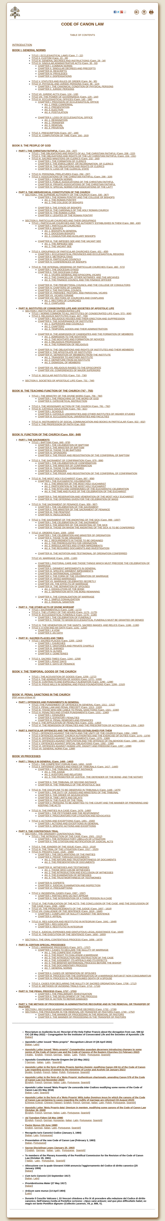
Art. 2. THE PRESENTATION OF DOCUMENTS (69, 862)
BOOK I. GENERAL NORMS (29, 50)
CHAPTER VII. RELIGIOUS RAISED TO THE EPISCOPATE (69, 367)
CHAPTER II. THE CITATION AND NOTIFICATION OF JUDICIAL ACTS (75, 841)
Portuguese (94, 1054)
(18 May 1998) (44, 1117)
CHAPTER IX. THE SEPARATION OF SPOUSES (64, 586)
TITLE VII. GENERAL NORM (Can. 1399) (53, 748)
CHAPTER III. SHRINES (51, 648)
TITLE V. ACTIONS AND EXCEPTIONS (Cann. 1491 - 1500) (63, 821)
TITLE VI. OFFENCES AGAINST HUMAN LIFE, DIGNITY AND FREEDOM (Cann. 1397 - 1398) (81, 746)
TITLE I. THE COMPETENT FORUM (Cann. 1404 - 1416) (62, 764)
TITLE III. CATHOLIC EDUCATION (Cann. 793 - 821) (59, 409)
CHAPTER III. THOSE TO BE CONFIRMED (61, 468)
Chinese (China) (34, 1102)
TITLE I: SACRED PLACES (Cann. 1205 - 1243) (57, 640)
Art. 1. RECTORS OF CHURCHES (62, 300)
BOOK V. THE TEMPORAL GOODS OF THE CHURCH (44, 671)
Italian (29, 1037)
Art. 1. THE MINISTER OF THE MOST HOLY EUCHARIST (75, 483)
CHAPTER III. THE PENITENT (54, 512)
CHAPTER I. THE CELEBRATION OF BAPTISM (63, 445)
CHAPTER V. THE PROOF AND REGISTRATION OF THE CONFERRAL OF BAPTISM (83, 455)
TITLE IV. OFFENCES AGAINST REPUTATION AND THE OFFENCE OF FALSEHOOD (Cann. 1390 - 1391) (88, 741)
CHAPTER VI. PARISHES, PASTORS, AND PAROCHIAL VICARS (72, 293)
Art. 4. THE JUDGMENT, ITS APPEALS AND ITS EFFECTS (75, 960)
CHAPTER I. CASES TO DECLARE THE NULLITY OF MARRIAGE (73, 950)
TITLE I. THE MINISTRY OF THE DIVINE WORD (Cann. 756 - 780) (67, 396)
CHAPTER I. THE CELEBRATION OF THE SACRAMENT (68, 507)
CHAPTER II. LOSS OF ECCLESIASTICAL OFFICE (65, 117)
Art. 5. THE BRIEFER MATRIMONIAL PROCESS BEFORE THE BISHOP (82, 963)
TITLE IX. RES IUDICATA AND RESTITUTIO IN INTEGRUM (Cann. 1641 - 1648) (74, 921)
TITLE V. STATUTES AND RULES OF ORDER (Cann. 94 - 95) (64, 81)
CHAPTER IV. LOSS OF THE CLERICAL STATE (63, 169)
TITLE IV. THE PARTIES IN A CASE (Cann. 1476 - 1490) (61, 810)
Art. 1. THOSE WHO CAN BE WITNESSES (67, 870)
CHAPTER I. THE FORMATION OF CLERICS (62, 161)
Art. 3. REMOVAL (53, 125)
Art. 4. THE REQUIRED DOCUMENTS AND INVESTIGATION (76, 548)
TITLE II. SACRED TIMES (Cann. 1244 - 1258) (56, 658)
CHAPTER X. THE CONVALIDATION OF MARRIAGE (66, 596)
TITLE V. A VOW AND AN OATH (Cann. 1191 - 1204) (59, 627)
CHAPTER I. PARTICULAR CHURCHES (59, 225)
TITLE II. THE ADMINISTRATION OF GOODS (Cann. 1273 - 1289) (67, 679)
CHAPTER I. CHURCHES (51, 643)
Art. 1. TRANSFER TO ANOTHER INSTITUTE (68, 357)
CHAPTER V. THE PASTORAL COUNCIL (60, 290)
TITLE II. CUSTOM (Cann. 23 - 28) (50, 58)
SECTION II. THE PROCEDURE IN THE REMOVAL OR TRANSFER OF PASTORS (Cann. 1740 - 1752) (80, 1012)
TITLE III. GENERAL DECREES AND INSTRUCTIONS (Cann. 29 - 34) (69, 60)
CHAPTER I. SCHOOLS (50, 411)
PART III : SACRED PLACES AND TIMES (41, 638)
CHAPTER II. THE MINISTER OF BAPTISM (61, 447)
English (39, 1054)
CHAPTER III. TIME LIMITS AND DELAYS (60, 797)
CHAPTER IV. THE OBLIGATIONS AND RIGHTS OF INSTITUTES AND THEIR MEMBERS (86, 349)
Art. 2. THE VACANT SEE (58, 246)
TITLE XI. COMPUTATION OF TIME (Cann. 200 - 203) (60, 135)
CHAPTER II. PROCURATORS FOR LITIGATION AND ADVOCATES (74, 815)
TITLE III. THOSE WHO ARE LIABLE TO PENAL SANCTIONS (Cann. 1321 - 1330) (75, 710)
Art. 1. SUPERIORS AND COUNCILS (64, 324)
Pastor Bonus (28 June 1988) (41, 1125)
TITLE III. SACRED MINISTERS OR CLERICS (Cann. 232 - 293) (66, 158)
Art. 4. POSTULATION (56, 112)
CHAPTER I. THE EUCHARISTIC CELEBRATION (64, 481)
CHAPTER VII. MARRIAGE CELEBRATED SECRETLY (67, 581)
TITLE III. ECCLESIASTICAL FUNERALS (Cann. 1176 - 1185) (64, 615)
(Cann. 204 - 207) (48, 151)
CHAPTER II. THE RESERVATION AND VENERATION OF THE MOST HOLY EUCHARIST (86, 496)
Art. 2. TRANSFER (54, 122)
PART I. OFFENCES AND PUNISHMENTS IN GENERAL (49, 702)
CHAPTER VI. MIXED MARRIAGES (57, 578)
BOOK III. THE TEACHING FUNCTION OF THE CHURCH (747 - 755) (52, 390)
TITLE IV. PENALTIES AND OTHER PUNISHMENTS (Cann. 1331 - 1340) (70, 712)
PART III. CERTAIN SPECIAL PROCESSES (42, 945)
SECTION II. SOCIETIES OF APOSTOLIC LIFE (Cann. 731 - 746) (59, 380)
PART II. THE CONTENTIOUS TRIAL (38, 831)
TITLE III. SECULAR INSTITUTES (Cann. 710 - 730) (59, 375)
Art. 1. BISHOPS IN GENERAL (60, 231)
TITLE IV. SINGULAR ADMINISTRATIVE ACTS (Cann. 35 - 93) (65, 63)
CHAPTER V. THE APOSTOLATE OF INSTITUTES (65, 352)
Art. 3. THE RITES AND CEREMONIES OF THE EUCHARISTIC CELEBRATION (86, 489)
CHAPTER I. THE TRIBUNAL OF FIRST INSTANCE (65, 769)
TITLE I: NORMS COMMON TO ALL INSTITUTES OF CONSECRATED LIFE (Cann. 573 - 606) (81, 313)
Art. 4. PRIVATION (54, 127)
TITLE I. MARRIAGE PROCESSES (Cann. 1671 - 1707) (61, 947)
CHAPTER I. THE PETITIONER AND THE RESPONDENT (68, 813)
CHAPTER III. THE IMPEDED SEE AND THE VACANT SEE (69, 241)
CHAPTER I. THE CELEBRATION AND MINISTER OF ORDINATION (74, 535)
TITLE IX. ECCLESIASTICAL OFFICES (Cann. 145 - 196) (62, 99)
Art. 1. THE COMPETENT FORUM (62, 952)
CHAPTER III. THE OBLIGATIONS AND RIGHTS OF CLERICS (71, 166)
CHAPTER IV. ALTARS (50, 651)
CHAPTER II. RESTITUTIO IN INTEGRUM (60, 926)
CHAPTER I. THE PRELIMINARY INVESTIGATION (65, 994)
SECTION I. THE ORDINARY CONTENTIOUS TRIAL (53, 833)
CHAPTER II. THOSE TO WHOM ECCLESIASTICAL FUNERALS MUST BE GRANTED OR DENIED (91, 620)
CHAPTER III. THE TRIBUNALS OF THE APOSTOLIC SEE (69, 784)
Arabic (29, 1054)
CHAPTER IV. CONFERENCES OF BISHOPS (62, 262)
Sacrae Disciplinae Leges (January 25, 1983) (50, 1147)
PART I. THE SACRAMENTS (34, 440)
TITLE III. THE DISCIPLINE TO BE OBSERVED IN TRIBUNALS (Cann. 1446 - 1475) (76, 790)
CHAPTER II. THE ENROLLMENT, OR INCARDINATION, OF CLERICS (75, 163)
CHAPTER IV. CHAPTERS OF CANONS (59, 287)
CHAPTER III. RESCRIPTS (52, 71)
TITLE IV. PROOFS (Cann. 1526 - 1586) (53, 852)
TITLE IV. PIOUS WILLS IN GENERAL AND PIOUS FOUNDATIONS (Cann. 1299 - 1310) (78, 684)
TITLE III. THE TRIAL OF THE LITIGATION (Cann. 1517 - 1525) (65, 849)
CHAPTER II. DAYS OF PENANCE (56, 664)
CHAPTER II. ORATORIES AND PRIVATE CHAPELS (66, 646)
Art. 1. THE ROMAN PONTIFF (60, 200)
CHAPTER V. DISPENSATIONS (55, 76)
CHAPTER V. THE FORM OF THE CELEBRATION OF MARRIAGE (73, 576)
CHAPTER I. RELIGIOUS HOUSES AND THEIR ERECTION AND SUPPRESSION (81, 318)
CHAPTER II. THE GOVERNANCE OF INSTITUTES (65, 321)
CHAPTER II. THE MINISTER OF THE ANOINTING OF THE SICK (73, 525)
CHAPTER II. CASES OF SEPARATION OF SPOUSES (67, 973)
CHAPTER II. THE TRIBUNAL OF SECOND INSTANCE (67, 782)
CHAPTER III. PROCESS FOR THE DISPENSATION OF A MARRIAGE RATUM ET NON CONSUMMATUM (94, 975)
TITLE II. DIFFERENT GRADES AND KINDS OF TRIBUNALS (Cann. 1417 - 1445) (75, 766)
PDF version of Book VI (24, 697)
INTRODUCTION (22, 45)
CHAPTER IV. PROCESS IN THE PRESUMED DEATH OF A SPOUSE (75, 978)
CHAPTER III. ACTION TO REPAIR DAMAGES (63, 999)
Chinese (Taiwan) (53, 1102)
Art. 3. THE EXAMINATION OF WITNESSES (67, 875)
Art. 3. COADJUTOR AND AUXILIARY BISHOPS (70, 236)
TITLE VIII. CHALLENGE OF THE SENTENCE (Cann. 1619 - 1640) (67, 911)
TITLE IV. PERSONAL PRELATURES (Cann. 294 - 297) (61, 174)
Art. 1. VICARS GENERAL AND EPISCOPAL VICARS (72, 274)
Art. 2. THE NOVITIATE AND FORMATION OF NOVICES (74, 339)
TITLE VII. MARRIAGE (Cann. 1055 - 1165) (54, 558)
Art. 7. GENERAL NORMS (58, 968)
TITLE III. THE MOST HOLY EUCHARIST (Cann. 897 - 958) (63, 478)
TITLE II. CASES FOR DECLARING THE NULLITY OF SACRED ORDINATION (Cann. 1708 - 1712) (84, 983)
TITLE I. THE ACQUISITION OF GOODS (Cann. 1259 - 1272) (64, 676)
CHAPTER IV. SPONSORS (52, 452)
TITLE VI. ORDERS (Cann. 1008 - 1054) (53, 532)
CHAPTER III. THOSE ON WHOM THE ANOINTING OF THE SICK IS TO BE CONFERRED (86, 527)
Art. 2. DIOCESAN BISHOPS (59, 233)
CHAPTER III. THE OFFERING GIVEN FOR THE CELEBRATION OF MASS (78, 499)
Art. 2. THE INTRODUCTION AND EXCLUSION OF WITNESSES (78, 872)
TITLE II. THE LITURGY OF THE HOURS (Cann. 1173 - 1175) (64, 612)
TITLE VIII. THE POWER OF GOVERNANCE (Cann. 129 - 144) (65, 97)
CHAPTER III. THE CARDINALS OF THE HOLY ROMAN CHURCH (73, 210)
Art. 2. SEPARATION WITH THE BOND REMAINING (72, 591)
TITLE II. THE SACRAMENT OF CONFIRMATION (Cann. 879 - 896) (67, 460)
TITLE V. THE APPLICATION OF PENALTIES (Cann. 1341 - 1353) (66, 723)
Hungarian (58, 1120)
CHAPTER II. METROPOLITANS (55, 256)
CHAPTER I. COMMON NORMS (55, 66)
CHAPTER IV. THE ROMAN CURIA (56, 213)
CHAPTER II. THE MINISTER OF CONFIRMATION (65, 465)
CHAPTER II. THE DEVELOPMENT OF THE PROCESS (67, 996)
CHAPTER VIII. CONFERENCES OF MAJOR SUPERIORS (69, 370)
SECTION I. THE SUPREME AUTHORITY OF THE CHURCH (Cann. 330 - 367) (67, 194)
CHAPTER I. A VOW (49, 630)
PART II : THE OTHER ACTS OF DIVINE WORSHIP (46, 607)
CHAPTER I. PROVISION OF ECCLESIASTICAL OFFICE (68, 102)
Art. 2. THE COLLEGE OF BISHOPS (63, 202)
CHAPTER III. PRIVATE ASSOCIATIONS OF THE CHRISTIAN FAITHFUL (77, 184)
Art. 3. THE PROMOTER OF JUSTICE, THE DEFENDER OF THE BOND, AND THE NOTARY (93, 777)
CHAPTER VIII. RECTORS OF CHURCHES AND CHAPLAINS (71, 298)
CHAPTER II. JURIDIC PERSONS (56, 89)
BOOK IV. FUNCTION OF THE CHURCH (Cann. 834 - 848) (46, 434)
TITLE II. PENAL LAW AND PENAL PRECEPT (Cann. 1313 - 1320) (67, 707)
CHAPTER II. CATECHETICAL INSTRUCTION (62, 401)
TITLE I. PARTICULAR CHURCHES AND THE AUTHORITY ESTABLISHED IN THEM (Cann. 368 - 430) (86, 223)
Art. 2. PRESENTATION (56, 107)
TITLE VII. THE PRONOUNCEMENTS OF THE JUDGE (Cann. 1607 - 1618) (72, 908)
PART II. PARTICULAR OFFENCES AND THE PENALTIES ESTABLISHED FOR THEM (65, 730)
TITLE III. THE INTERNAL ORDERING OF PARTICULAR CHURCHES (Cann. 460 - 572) (78, 267)
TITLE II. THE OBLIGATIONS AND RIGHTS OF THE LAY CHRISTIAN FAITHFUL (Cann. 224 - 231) (84, 156)
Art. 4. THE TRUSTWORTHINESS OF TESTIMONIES (72, 877)
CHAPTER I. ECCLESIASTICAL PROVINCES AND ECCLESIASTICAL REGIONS (81, 254)
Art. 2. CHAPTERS (54, 326)
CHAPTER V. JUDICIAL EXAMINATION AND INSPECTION (69, 885)
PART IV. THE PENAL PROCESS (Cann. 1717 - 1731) (48, 991)
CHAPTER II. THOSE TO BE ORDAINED (60, 538)
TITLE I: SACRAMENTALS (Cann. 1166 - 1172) (57, 609)
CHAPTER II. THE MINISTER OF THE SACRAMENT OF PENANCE (74, 509)
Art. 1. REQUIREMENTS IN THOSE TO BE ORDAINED (73, 540)
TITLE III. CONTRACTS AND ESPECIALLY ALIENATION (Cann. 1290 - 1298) (72, 682)
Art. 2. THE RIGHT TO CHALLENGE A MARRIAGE (71, 955)
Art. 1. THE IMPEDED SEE (58, 243)
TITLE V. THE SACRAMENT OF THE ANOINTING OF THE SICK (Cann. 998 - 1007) (76, 520)
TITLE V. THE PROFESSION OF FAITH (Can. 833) (58, 424)
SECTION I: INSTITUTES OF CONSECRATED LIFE (52, 311)
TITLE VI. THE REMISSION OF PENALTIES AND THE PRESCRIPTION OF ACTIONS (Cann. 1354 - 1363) (88, 725)
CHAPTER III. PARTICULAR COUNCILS (59, 259)
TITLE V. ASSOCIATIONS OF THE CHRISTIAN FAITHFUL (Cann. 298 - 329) (72, 176)
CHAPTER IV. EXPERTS (51, 883)
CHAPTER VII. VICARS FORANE (55, 295)
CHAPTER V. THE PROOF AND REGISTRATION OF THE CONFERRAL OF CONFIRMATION (87, 473)
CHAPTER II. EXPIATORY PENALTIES (58, 717)
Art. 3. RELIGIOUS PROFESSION (62, 342)
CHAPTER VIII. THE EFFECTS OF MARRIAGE (63, 584)
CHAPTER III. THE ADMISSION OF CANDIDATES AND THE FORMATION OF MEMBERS (85, 334)
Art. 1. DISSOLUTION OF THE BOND (64, 589)
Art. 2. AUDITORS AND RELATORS (63, 774)
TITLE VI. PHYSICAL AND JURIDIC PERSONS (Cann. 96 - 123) (65, 84)
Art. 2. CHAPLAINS (54, 303)
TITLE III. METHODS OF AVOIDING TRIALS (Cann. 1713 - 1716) (66, 986)
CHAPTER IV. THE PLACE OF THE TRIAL (60, 800)
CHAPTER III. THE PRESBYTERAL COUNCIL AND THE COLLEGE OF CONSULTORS (84, 285)
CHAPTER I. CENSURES (51, 715)
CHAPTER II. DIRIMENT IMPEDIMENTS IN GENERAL (67, 568)
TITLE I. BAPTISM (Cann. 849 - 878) (51, 442)
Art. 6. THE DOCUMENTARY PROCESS (65, 965)
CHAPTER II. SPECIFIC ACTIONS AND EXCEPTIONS (67, 826)
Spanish (105, 1054)
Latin (36, 1044)
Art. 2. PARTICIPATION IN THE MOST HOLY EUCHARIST (75, 486)
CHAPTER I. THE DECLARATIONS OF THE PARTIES (66, 854)
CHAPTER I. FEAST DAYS (52, 661)
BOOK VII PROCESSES (26, 756)
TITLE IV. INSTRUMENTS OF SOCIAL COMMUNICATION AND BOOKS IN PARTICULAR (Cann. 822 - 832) (88, 421)
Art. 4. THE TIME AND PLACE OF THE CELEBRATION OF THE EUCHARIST (85, 491)
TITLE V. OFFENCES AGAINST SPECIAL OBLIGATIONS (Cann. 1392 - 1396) (73, 743)
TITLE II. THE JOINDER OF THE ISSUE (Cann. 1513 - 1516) (64, 846)
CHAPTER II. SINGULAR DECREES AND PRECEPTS (67, 68)
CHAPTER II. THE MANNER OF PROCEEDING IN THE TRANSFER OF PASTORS (82, 1017)
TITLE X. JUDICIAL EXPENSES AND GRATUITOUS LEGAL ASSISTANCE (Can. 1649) (77, 932)
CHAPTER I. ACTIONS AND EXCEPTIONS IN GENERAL (68, 823)
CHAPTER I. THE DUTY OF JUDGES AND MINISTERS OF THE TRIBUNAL (78, 792)
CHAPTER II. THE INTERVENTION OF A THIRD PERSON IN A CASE (75, 898)
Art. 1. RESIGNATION (56, 120)
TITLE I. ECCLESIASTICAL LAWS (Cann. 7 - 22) (57, 55)
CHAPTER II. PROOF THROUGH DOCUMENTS (63, 857)
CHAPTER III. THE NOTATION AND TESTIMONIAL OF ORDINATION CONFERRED (82, 553)
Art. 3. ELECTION (53, 109)
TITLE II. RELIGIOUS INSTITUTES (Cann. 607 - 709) (60, 316)
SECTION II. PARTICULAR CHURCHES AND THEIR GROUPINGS (60, 220)
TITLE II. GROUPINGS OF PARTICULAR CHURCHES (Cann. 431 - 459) (70, 251)
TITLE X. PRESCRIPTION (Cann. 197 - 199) (55, 133)
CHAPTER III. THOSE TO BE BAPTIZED (59, 450)
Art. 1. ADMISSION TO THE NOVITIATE (65, 336)
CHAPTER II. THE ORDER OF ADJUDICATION (63, 795)
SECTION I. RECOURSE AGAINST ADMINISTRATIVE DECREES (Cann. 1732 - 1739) (70, 1009)
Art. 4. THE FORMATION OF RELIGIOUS (66, 344)
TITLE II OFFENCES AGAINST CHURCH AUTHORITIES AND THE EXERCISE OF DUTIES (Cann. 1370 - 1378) (91, 735)
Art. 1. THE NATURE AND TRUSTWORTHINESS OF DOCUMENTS (80, 859)
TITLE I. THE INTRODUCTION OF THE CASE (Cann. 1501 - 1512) (67, 836)
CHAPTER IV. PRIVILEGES (52, 73)
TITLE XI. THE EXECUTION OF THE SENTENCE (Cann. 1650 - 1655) (69, 934)
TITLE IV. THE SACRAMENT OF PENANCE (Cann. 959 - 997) (64, 504)
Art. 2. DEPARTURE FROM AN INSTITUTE (67, 360)
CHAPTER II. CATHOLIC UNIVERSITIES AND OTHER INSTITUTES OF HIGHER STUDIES (86, 414)
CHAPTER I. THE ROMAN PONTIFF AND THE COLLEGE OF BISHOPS (76, 197)
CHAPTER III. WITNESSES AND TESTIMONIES (63, 867)
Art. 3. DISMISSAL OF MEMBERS (62, 362)
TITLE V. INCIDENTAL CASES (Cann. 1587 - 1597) (59, 893)
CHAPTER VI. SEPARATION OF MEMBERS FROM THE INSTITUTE (74, 354)
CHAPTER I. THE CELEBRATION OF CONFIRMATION (67, 463)
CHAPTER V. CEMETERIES (53, 653)
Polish (82, 1054)
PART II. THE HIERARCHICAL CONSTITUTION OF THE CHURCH (54, 192)
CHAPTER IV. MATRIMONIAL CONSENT (60, 573)
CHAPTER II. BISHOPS (50, 228)
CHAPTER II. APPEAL (50, 916)
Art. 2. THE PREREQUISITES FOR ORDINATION (70, 543)
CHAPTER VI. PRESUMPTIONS (55, 888)
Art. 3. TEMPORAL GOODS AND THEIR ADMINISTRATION (75, 329)
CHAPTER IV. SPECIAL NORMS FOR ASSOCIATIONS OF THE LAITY (75, 187)
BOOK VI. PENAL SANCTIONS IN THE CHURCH (41, 694)
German (57, 1054)
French (48, 1054)
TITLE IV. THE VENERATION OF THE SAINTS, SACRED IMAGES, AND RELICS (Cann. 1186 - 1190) (85, 625)
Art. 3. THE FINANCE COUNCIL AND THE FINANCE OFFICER (77, 280)
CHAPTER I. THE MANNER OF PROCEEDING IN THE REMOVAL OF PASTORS (81, 1014)
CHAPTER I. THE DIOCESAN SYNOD (58, 269)
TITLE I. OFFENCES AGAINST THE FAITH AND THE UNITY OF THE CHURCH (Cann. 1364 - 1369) (85, 733)
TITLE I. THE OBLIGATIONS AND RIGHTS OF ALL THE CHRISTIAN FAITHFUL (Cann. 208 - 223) (83, 153)
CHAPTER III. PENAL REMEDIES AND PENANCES (65, 720)
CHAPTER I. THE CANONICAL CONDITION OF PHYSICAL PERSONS (75, 86)
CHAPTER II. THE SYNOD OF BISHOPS (59, 207)
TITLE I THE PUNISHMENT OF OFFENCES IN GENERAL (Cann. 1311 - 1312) (73, 704)
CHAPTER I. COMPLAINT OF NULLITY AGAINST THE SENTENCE (74, 914)
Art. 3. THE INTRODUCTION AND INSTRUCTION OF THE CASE (79, 957)
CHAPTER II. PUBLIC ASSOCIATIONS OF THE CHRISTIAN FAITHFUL (76, 182)
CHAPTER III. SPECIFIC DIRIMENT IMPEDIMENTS (65, 571)
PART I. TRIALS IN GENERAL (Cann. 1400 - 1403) (46, 761)
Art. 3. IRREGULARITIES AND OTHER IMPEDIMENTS (73, 545)
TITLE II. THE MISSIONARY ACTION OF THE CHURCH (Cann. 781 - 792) (71, 406)
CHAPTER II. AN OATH (50, 633)
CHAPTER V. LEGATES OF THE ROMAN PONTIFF (65, 215)
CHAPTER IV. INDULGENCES (54, 514)
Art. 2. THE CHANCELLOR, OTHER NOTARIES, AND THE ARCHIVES (81, 277)
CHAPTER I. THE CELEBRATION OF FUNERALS (64, 617)
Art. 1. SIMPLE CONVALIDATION (62, 599)
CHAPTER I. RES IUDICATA (53, 924)
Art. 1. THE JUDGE (54, 772)
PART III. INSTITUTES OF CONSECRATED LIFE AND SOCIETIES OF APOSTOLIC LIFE (66, 308)
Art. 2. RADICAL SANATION (59, 602)
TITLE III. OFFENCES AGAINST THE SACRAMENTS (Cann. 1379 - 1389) (71, 738)
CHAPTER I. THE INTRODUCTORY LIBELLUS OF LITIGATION (71, 839)
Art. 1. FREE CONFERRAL (58, 104)
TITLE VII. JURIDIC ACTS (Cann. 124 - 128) (55, 94)
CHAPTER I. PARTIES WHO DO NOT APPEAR (63, 895)
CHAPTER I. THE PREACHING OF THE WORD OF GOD (68, 398)
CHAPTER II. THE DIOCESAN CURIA (58, 272)
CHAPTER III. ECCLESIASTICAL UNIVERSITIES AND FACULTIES (73, 416)
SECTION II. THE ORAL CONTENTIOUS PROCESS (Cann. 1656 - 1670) (63, 939)
